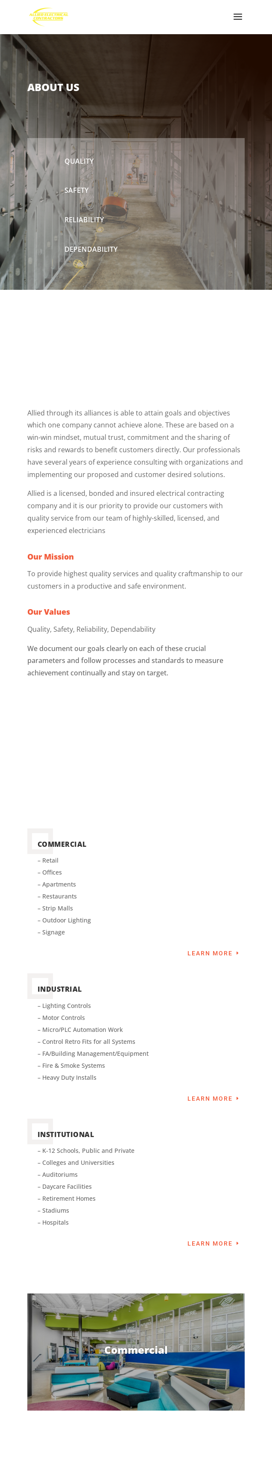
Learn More (210, 953)
